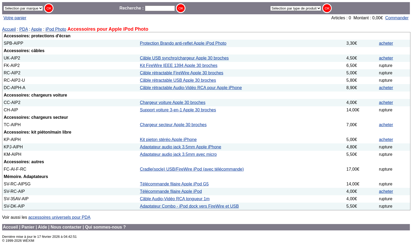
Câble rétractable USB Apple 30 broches (178, 80)
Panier (27, 227)
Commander (397, 18)
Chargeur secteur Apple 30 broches (173, 124)
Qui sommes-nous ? (105, 227)
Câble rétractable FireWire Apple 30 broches (181, 73)
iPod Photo (56, 29)
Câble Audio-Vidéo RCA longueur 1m (175, 199)
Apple (36, 29)
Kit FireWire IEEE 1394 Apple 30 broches (179, 65)
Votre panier (14, 18)
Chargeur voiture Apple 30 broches (172, 102)
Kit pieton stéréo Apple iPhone (168, 139)
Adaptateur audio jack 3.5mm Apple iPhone (180, 147)
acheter (386, 43)
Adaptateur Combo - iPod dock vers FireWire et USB (189, 206)
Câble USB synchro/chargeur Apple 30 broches (184, 58)
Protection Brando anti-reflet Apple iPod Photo (183, 43)
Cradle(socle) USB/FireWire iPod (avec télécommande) (192, 169)
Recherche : (147, 8)
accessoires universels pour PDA (59, 217)
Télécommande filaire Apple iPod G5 (174, 184)
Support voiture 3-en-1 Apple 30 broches (178, 110)
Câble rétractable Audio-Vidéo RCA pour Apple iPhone (191, 87)
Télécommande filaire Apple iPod (171, 191)
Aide (42, 227)
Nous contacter (66, 227)
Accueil (9, 29)
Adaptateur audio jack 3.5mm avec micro (178, 154)
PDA (23, 29)
